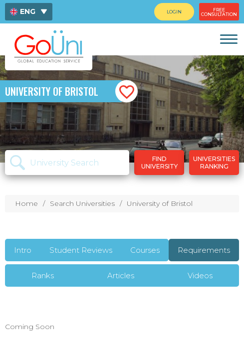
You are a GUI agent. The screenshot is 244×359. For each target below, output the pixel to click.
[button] (126, 91)
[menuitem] (28, 11)
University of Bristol (160, 203)
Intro (22, 250)
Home (26, 203)
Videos (200, 275)
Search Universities (82, 203)
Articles (120, 275)
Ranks (42, 275)
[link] (228, 39)
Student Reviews (80, 250)
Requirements (204, 250)
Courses (145, 250)
